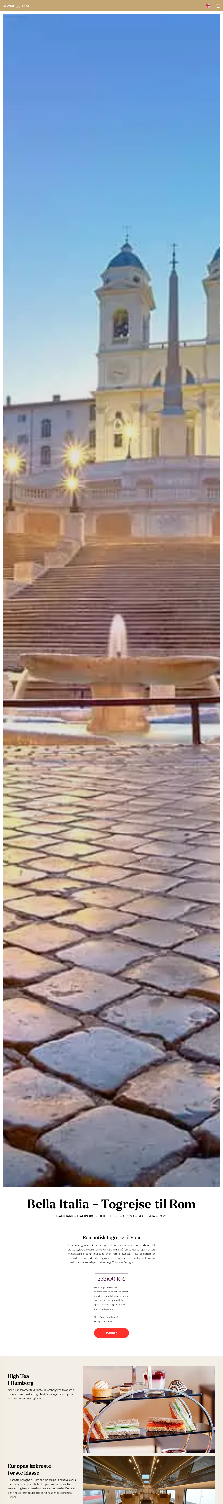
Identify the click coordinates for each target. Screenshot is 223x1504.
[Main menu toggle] (216, 5)
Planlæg (111, 1333)
